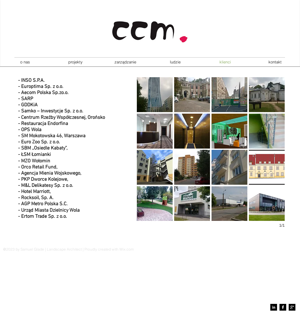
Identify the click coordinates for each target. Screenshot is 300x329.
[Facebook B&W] (282, 307)
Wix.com (126, 249)
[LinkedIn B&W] (273, 307)
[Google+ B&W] (292, 307)
